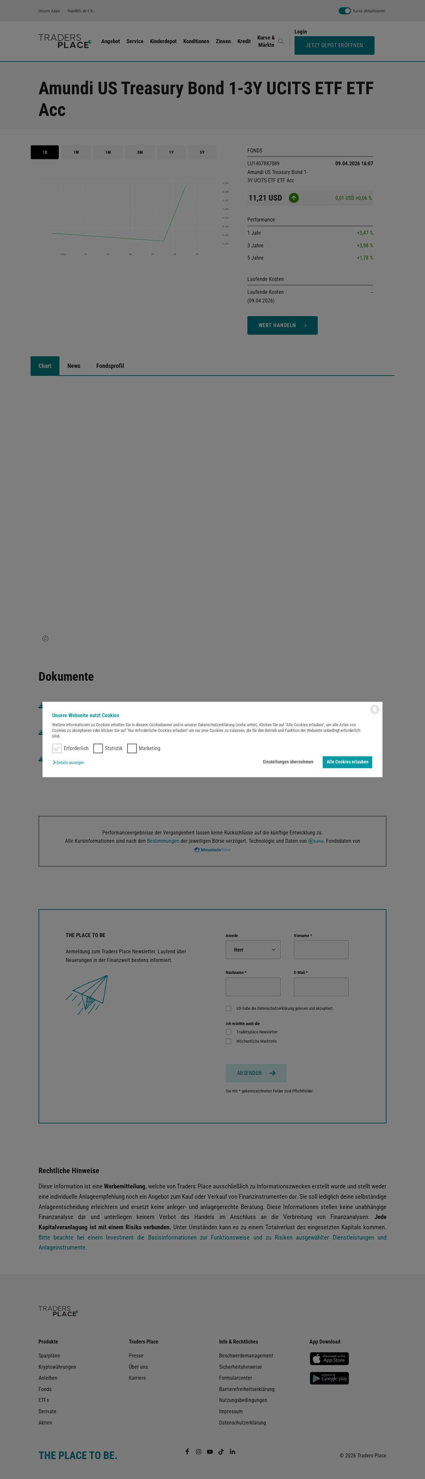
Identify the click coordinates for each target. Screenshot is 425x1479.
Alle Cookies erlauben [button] (348, 762)
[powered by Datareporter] (375, 714)
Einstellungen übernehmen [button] (288, 762)
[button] (70, 763)
